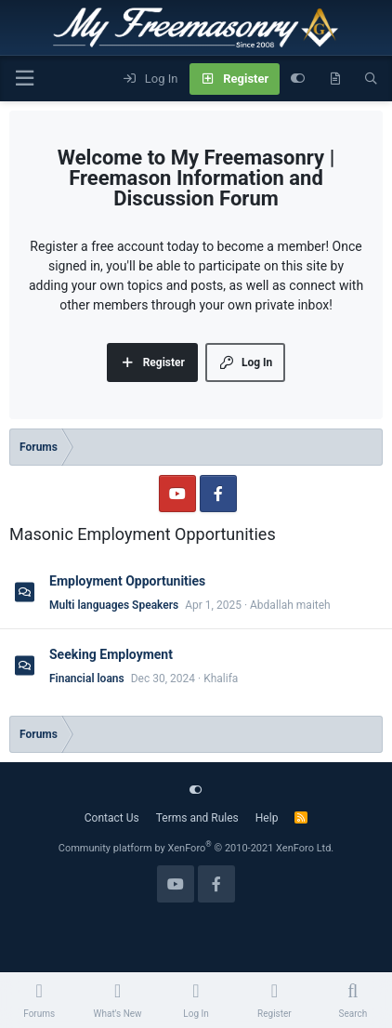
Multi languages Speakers (113, 605)
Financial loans (86, 678)
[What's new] (335, 79)
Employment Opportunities (127, 580)
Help (267, 817)
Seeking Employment (111, 654)
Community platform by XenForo (196, 848)
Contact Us (112, 817)
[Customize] (298, 79)
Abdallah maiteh (290, 605)
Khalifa (220, 678)
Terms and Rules (197, 817)
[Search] (371, 79)
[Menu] (24, 78)
